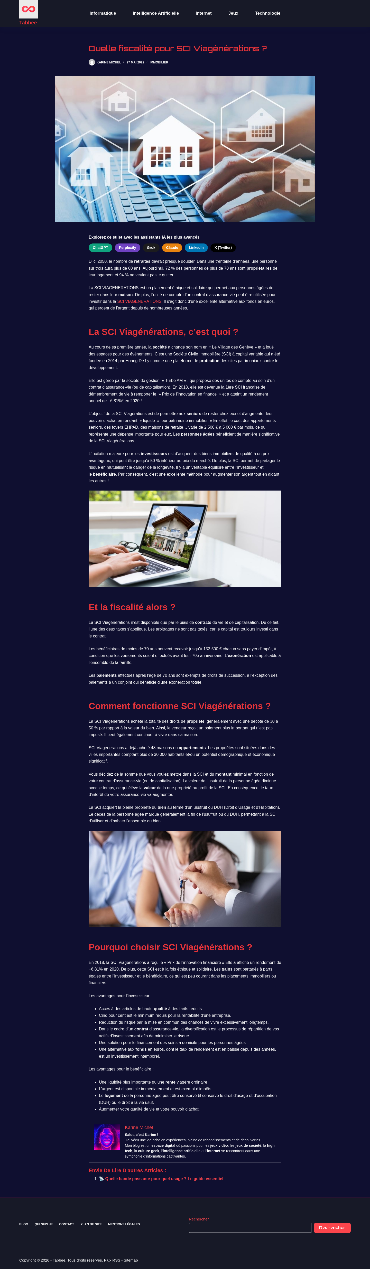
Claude (172, 248)
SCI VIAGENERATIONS (139, 301)
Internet (203, 13)
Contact (66, 1224)
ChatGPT (100, 248)
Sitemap (131, 1260)
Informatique (103, 13)
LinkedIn (196, 248)
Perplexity (127, 248)
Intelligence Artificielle (156, 13)
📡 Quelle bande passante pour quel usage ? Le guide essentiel (161, 1179)
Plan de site (91, 1224)
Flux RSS (112, 1260)
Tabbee (28, 22)
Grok (151, 248)
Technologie (268, 13)
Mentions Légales (124, 1224)
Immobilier (159, 62)
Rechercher (199, 1219)
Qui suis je (44, 1224)
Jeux (233, 13)
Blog (23, 1224)
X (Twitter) (223, 248)
